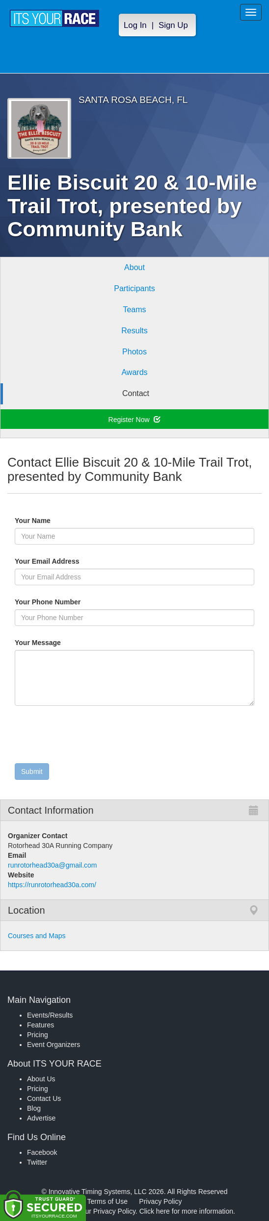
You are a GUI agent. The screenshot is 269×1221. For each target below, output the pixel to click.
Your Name (49, 520)
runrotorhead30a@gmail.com (52, 865)
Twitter (37, 1162)
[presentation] (89, 737)
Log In (135, 25)
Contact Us (44, 1098)
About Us (41, 1079)
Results (134, 330)
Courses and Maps (37, 936)
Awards (134, 372)
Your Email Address (85, 561)
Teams (134, 309)
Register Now (134, 420)
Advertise (41, 1118)
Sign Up (173, 25)
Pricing (37, 1035)
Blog (34, 1108)
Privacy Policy (160, 1201)
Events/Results (50, 1015)
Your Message (54, 643)
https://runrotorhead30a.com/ (52, 885)
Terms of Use (107, 1201)
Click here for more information (186, 1211)
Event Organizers (53, 1044)
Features (40, 1025)
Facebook (42, 1152)
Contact (135, 393)
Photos (134, 352)
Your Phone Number (48, 602)
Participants (134, 288)
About (134, 267)
